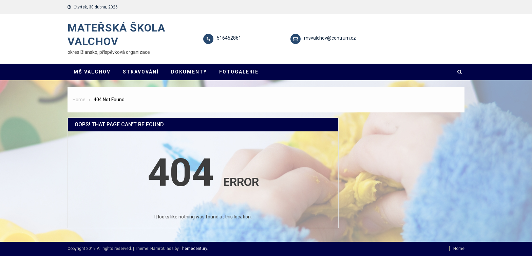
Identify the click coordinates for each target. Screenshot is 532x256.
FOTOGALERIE (239, 71)
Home (458, 248)
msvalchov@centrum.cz (330, 38)
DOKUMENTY (189, 71)
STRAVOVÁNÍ (141, 71)
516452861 (229, 38)
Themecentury (193, 248)
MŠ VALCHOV (92, 71)
